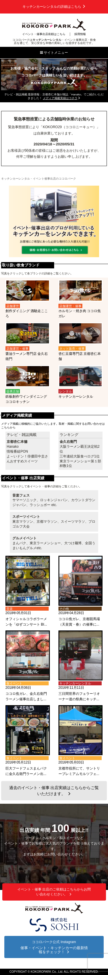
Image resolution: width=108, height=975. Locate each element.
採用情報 (80, 34)
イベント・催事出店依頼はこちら (43, 34)
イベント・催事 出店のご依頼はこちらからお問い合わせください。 (54, 891)
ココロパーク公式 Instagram (54, 947)
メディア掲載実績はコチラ (61, 98)
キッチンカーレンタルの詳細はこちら (54, 7)
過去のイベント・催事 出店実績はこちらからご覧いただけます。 (54, 790)
